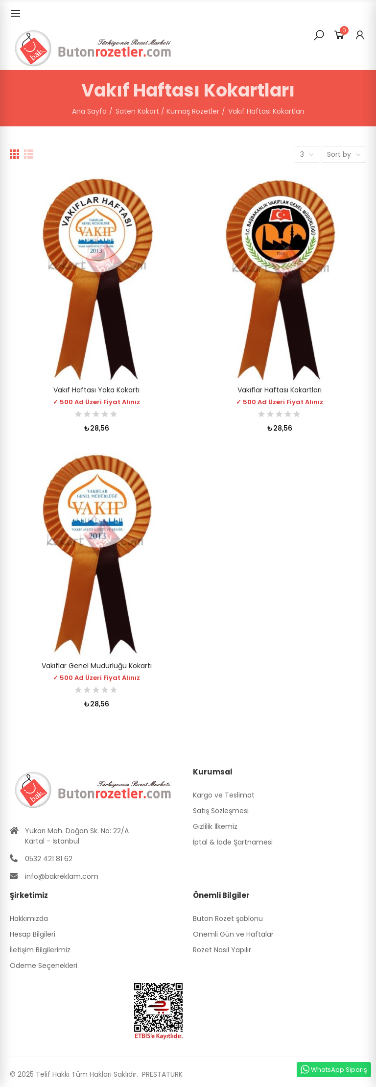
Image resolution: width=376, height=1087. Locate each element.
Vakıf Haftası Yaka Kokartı (96, 390)
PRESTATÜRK (161, 1074)
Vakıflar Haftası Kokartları (279, 390)
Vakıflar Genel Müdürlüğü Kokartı (97, 666)
